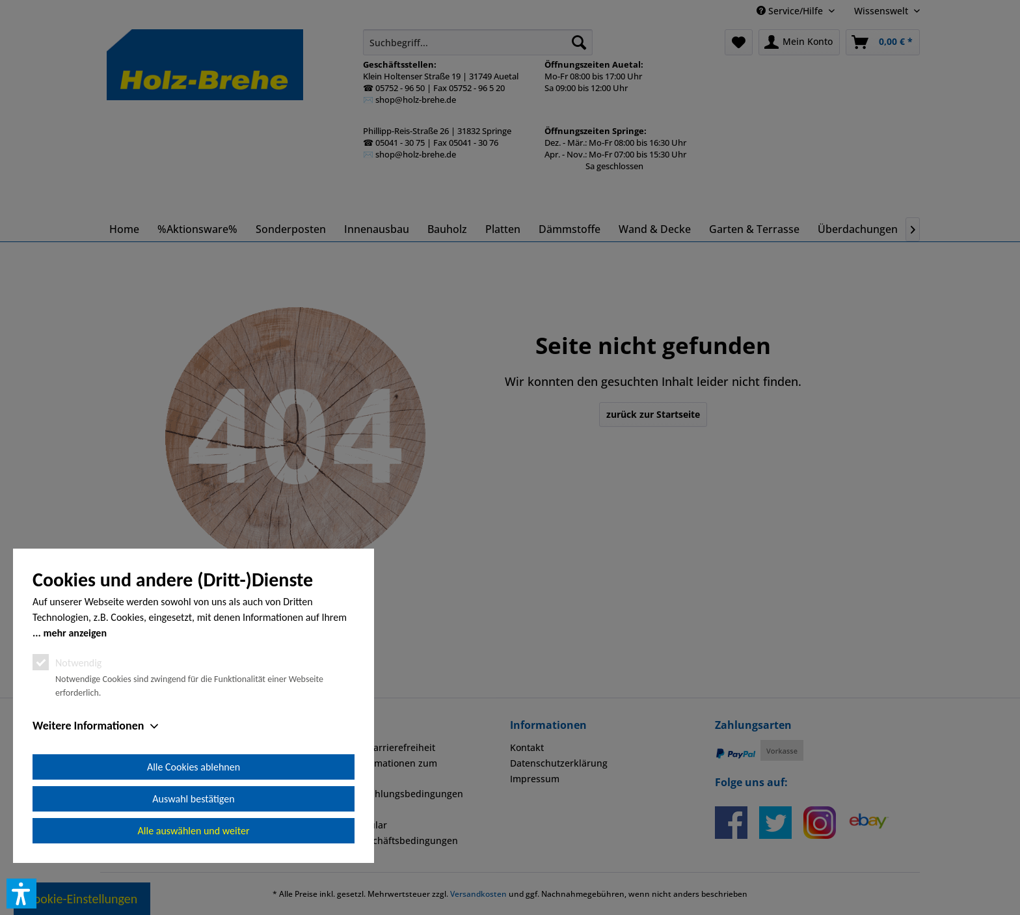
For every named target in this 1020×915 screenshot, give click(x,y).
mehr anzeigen (75, 633)
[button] (21, 893)
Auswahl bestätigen (193, 799)
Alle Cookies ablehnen (193, 767)
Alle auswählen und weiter (194, 831)
